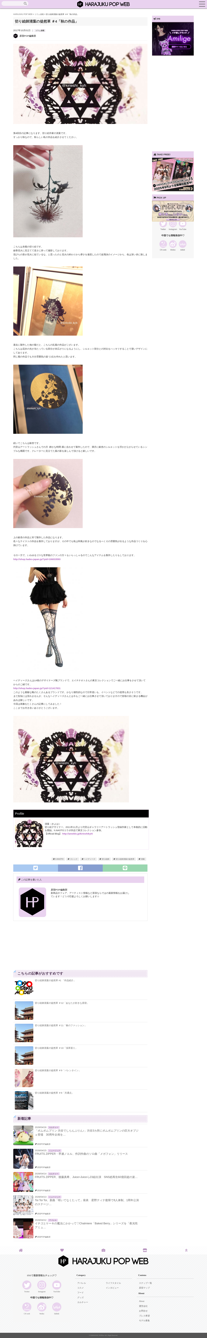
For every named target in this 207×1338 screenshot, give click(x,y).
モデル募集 (144, 1320)
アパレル (52, 1220)
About (141, 1301)
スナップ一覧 (145, 1283)
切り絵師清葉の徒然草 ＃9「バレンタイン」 (58, 1070)
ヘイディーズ (89, 859)
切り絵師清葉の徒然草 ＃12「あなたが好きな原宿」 (62, 1003)
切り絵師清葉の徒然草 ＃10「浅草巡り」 (56, 1048)
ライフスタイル (113, 1283)
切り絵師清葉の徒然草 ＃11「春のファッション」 (61, 1025)
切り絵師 (105, 859)
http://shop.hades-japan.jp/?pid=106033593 (36, 559)
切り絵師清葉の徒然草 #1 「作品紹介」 (55, 980)
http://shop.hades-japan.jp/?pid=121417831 (36, 688)
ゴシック (73, 859)
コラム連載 (39, 30)
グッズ (80, 1297)
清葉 (143, 859)
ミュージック (54, 1151)
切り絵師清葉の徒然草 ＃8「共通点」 (54, 1092)
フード (80, 1292)
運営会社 (143, 1306)
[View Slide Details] (173, 54)
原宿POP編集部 (27, 36)
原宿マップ (144, 1288)
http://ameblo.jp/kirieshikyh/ (77, 833)
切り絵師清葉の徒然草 (125, 859)
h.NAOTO (59, 859)
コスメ (80, 1288)
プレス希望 (144, 1316)
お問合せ (143, 1311)
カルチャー (53, 1127)
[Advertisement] (47, 947)
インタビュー (112, 1288)
